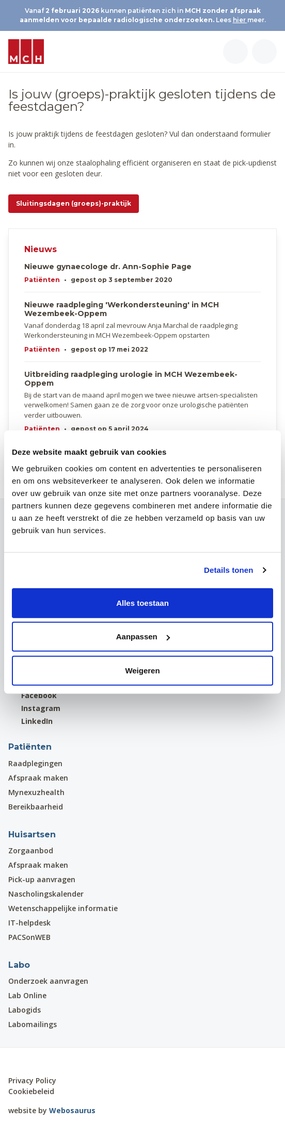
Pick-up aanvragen (41, 879)
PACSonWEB (29, 937)
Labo (19, 965)
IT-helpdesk (29, 923)
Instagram (34, 708)
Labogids (24, 1010)
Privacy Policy (32, 1080)
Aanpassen (143, 636)
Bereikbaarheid (35, 807)
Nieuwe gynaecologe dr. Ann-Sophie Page (108, 266)
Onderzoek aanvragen (48, 981)
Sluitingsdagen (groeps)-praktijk (73, 203)
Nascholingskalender (46, 894)
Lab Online (27, 995)
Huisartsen (32, 834)
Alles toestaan (142, 602)
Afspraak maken (38, 778)
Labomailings (32, 1024)
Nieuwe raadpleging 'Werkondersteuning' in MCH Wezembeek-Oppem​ (121, 309)
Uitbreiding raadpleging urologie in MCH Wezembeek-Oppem (130, 379)
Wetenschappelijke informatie (63, 908)
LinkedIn (30, 721)
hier (240, 20)
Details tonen (228, 570)
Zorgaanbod (30, 850)
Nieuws (40, 249)
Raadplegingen (35, 763)
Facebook (32, 695)
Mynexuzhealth (36, 792)
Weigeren (142, 670)
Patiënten (42, 280)
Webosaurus (72, 1110)
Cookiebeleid (31, 1091)
